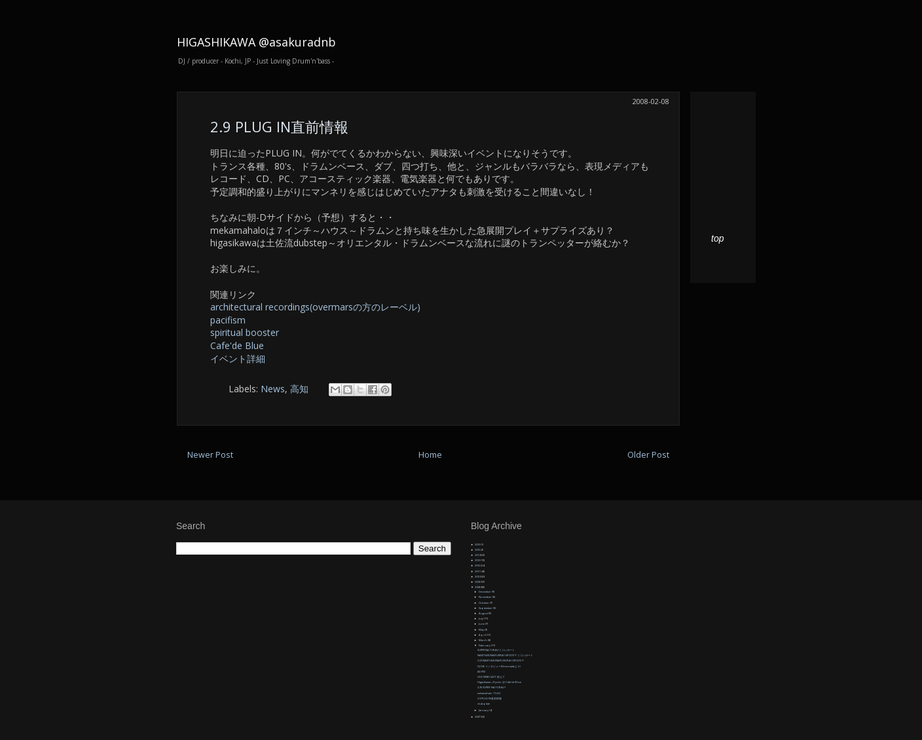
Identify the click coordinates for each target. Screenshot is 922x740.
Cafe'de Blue (237, 345)
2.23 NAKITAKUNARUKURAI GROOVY (500, 660)
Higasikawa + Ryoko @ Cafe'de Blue (499, 682)
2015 (478, 549)
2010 (478, 576)
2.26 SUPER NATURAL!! (491, 687)
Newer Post (210, 454)
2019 (478, 544)
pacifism (228, 320)
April (483, 635)
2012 (478, 565)
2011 (478, 571)
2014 (478, 555)
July (481, 618)
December (485, 591)
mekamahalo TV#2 (488, 693)
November (485, 597)
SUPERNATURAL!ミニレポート (496, 650)
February (485, 645)
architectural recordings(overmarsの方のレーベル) (315, 307)
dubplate (483, 703)
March (483, 640)
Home (430, 454)
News (273, 388)
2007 (478, 716)
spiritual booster (244, 332)
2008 (478, 587)
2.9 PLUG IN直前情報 (279, 126)
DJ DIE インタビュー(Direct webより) (499, 666)
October (484, 602)
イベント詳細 (237, 358)
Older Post (648, 454)
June (482, 623)
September (486, 608)
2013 (478, 560)
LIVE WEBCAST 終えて (491, 676)
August (484, 613)
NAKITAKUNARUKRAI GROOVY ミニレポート (505, 655)
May (482, 629)
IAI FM (481, 671)
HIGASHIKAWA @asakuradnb (256, 42)
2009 (478, 581)
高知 (299, 388)
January (484, 710)
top (717, 238)
